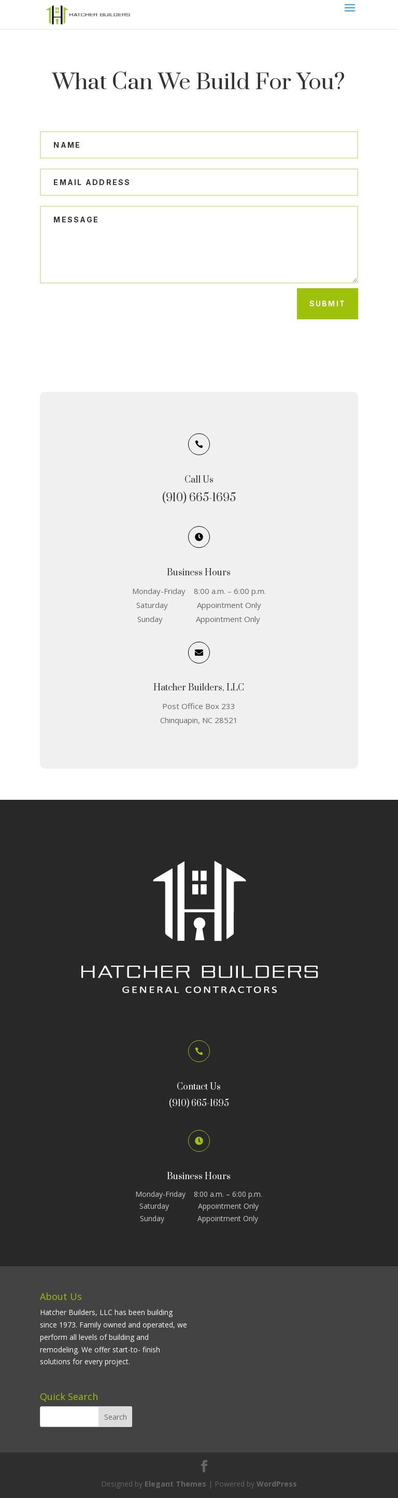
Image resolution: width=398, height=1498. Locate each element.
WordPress (277, 1484)
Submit (327, 303)
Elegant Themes (175, 1484)
